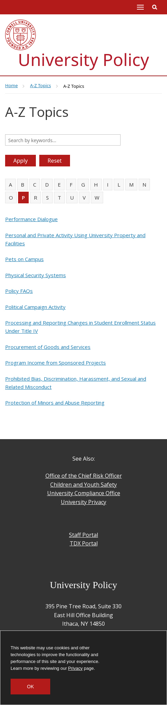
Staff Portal (83, 535)
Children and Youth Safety (83, 484)
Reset (54, 160)
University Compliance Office (83, 493)
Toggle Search (155, 7)
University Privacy (83, 502)
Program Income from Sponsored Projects (55, 362)
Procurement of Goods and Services (48, 346)
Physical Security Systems (35, 275)
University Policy (83, 59)
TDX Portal (84, 543)
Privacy (75, 668)
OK (30, 686)
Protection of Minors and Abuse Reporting (55, 402)
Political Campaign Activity (35, 306)
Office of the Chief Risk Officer (83, 475)
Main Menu (140, 7)
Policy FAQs (19, 290)
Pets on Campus (24, 259)
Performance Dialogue (31, 219)
